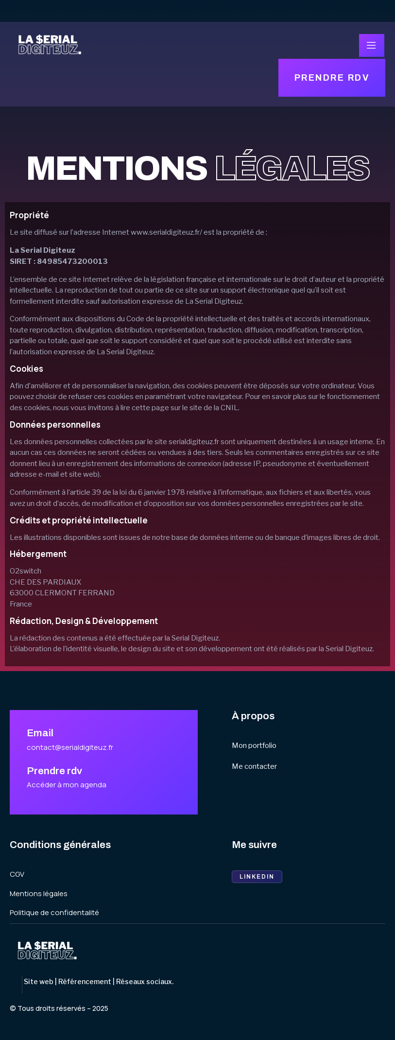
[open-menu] (371, 45)
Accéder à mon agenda (66, 785)
